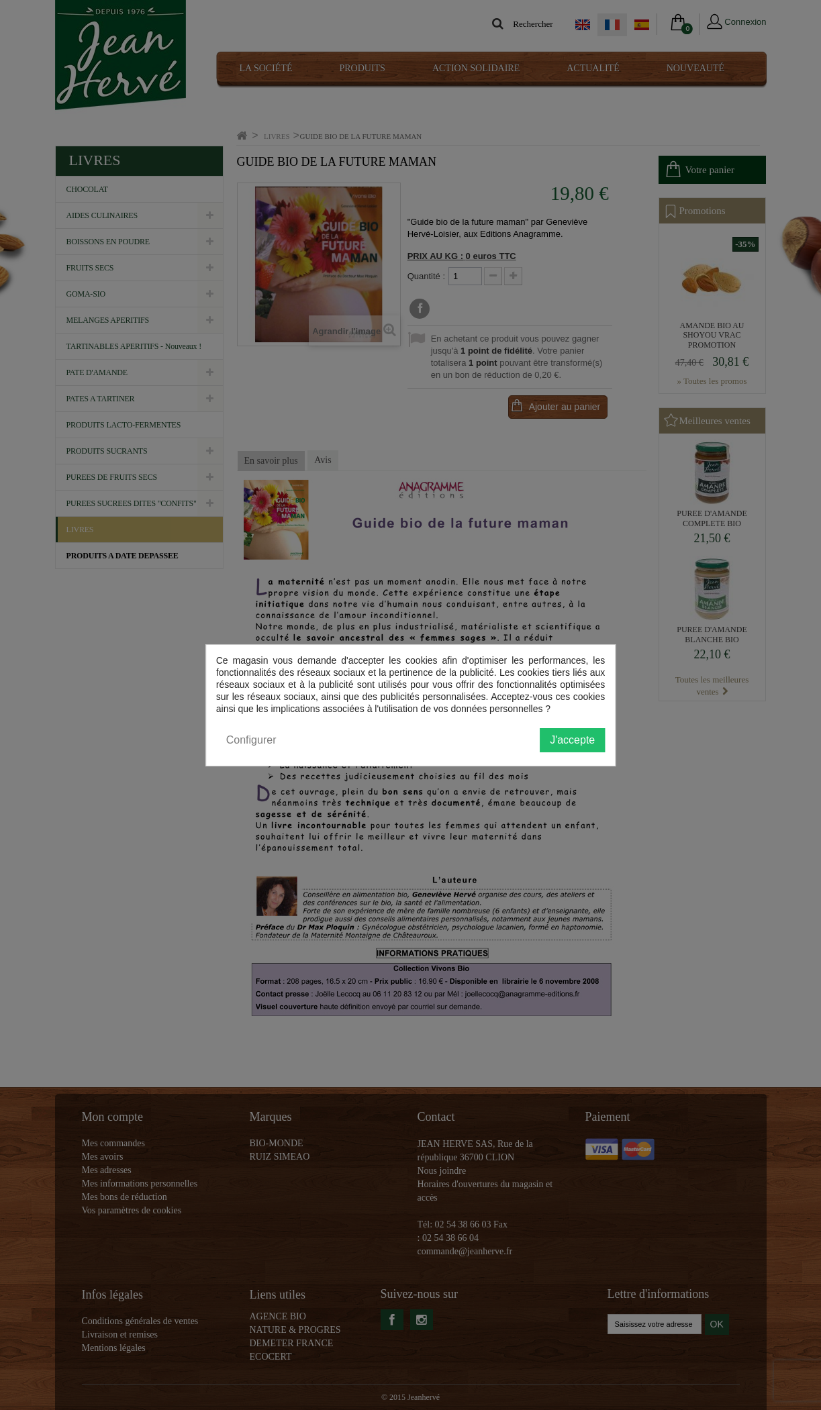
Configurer (251, 740)
